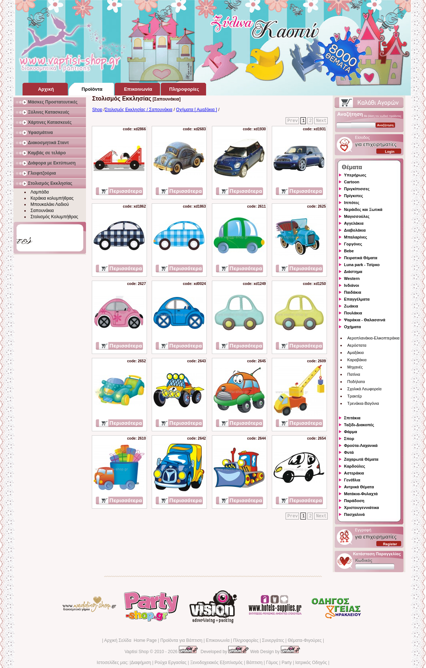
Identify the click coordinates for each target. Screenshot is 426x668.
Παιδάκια (352, 292)
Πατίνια (353, 374)
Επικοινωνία (217, 640)
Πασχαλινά (354, 514)
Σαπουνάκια (42, 210)
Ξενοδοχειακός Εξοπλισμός (216, 662)
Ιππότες (351, 202)
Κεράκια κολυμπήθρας (52, 198)
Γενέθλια (352, 480)
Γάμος (272, 662)
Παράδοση (354, 500)
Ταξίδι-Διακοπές (359, 425)
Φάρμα (350, 431)
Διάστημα (353, 271)
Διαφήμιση (141, 662)
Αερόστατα (356, 345)
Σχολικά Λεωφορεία (364, 389)
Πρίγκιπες (353, 196)
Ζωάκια (351, 306)
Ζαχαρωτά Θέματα (361, 459)
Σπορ (349, 438)
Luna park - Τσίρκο (362, 264)
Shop (97, 109)
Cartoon (351, 182)
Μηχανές (355, 367)
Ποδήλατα (356, 381)
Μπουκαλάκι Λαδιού (49, 204)
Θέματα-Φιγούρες (304, 640)
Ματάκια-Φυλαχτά (361, 494)
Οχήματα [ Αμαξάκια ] (196, 109)
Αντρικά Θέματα (359, 487)
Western (352, 278)
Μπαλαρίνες (355, 237)
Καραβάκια (356, 360)
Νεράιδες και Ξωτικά (363, 209)
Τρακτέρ (354, 396)
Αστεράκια (354, 473)
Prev (292, 120)
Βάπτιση (254, 662)
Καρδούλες (354, 466)
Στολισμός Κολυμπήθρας (54, 216)
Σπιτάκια (352, 418)
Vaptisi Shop (136, 651)
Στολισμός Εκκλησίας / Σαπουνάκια (138, 109)
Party (287, 662)
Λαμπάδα (39, 192)
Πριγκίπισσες (357, 189)
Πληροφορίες (245, 640)
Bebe (349, 251)
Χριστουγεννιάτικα (361, 507)
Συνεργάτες (273, 640)
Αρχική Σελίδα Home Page (130, 640)
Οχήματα (352, 327)
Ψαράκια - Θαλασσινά (364, 320)
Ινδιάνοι (351, 285)
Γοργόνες (353, 244)
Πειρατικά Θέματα (360, 258)
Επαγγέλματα (356, 299)
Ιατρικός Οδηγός (311, 662)
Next (321, 120)
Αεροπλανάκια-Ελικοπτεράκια (373, 338)
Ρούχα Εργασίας (171, 662)
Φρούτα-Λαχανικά (361, 445)
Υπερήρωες (355, 175)
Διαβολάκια (355, 230)
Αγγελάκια (354, 223)
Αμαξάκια (355, 352)
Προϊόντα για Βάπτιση (181, 640)
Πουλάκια (353, 313)
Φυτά (349, 452)
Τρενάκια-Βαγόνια (363, 403)
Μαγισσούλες (356, 216)
